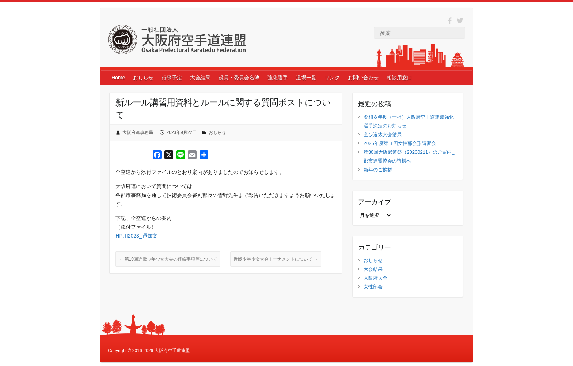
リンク (332, 78)
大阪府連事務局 (137, 132)
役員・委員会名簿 (239, 78)
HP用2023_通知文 (136, 236)
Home (118, 78)
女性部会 (373, 287)
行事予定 (172, 78)
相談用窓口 (399, 78)
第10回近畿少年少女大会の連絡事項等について (168, 259)
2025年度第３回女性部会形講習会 (400, 143)
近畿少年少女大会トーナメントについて (276, 259)
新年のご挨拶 (378, 169)
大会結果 (200, 78)
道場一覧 (306, 78)
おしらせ (143, 78)
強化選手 (277, 78)
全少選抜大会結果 (383, 134)
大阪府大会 (375, 278)
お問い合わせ (363, 78)
